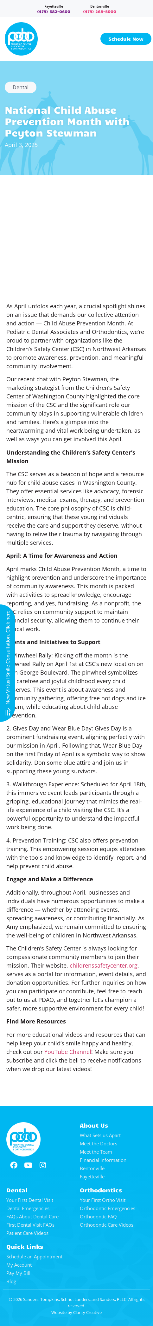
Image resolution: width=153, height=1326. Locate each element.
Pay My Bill (18, 1273)
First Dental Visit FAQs (30, 1225)
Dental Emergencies (27, 1208)
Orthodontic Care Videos (106, 1225)
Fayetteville (53, 6)
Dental (21, 87)
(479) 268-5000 (99, 11)
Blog (11, 1281)
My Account (19, 1265)
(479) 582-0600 (53, 11)
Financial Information (103, 1160)
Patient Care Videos (27, 1233)
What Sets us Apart (100, 1135)
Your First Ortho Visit (102, 1200)
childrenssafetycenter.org (103, 965)
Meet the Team (96, 1152)
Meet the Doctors (98, 1143)
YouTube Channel (67, 1052)
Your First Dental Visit (29, 1200)
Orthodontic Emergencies (107, 1208)
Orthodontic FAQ (98, 1216)
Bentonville (99, 6)
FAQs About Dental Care (32, 1216)
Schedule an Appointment (34, 1256)
